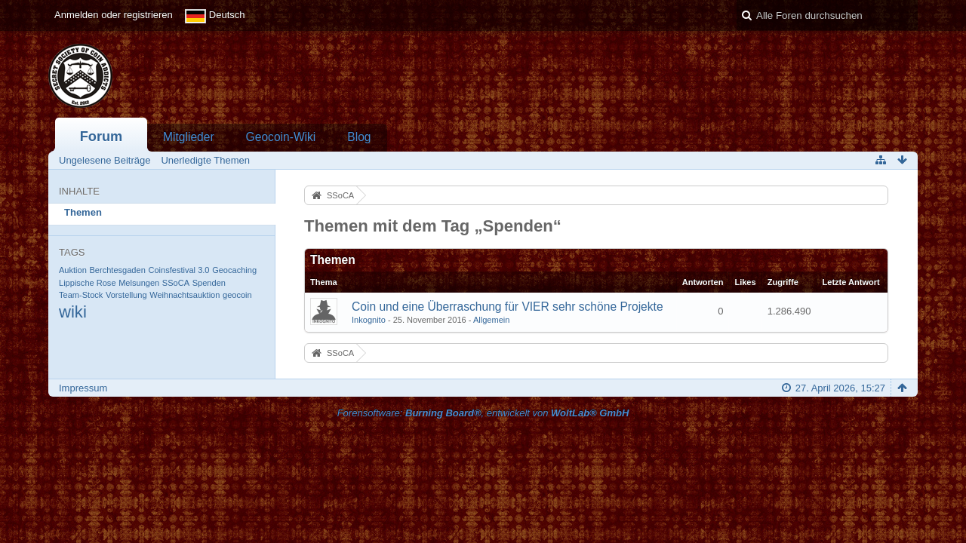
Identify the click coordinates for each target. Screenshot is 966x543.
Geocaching (234, 270)
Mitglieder (188, 136)
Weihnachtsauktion (184, 294)
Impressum (83, 388)
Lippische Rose (87, 282)
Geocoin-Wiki (281, 136)
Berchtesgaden (117, 270)
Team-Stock (81, 294)
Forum (101, 136)
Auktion (73, 270)
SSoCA (175, 282)
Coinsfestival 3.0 (178, 270)
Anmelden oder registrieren (113, 14)
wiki (73, 311)
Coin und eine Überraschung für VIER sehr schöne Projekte (507, 306)
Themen (83, 212)
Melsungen (138, 282)
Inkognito (369, 319)
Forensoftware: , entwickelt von (483, 413)
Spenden (209, 282)
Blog (359, 136)
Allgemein (491, 319)
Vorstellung (126, 294)
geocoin (237, 294)
